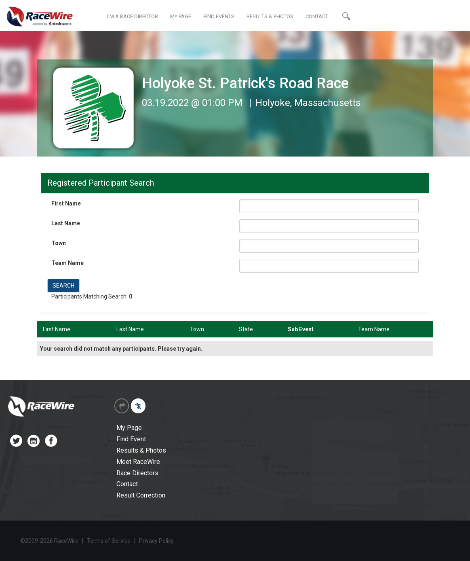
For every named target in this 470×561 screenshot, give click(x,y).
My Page (129, 428)
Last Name (65, 223)
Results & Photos (141, 450)
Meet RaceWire (138, 462)
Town (58, 243)
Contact (127, 484)
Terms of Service (109, 541)
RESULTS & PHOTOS (270, 16)
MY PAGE (180, 16)
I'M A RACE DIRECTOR (132, 16)
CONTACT (317, 16)
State (246, 329)
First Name (66, 203)
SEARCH (63, 285)
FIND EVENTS (218, 16)
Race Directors (137, 473)
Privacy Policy (156, 541)
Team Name (67, 263)
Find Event (131, 439)
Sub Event (301, 329)
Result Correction (140, 495)
